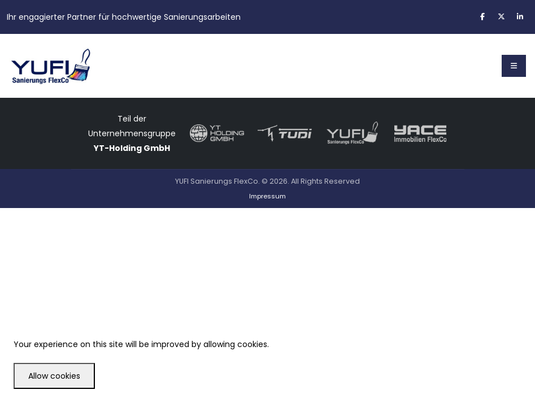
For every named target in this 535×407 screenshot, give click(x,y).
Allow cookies (54, 376)
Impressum (267, 196)
